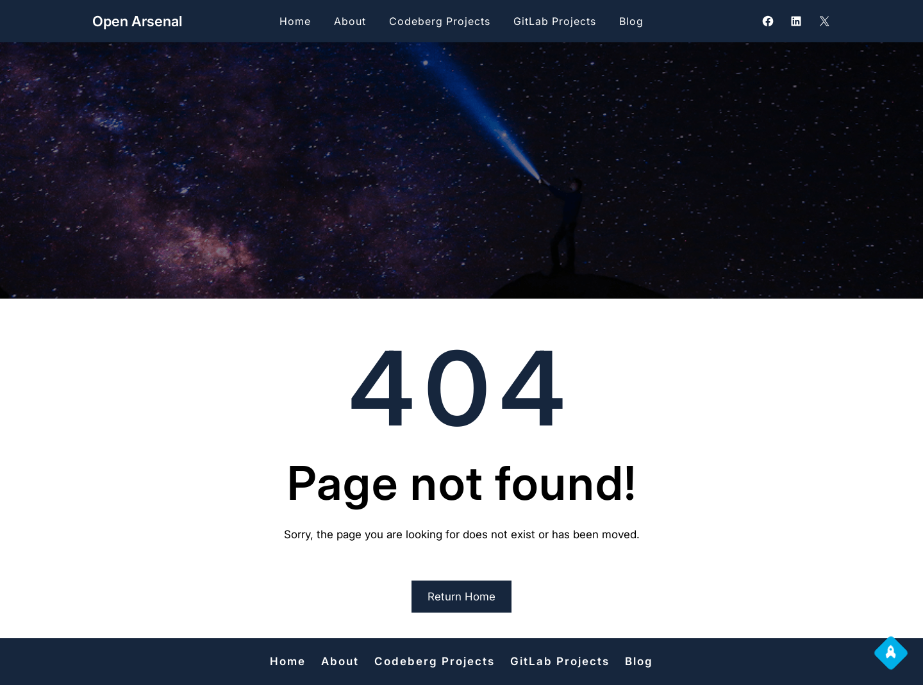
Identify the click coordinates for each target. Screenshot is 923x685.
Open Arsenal (137, 21)
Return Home (461, 596)
